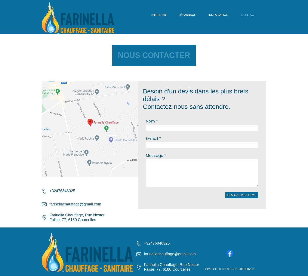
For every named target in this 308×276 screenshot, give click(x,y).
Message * (156, 155)
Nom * (152, 121)
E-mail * (153, 138)
